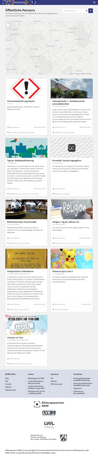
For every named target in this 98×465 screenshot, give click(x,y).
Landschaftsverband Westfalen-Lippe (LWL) (36, 387)
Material (8, 387)
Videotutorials (10, 390)
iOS (52, 378)
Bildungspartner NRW (36, 378)
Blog (7, 378)
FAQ (6, 381)
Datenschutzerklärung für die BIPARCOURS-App (82, 384)
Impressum (77, 388)
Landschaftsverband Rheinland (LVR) (35, 382)
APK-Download (56, 384)
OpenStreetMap (80, 73)
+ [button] (8, 23)
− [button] (8, 26)
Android (54, 381)
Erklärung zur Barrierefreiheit (79, 392)
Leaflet (71, 73)
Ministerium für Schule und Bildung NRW (36, 392)
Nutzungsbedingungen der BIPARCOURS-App (81, 379)
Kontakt (8, 384)
